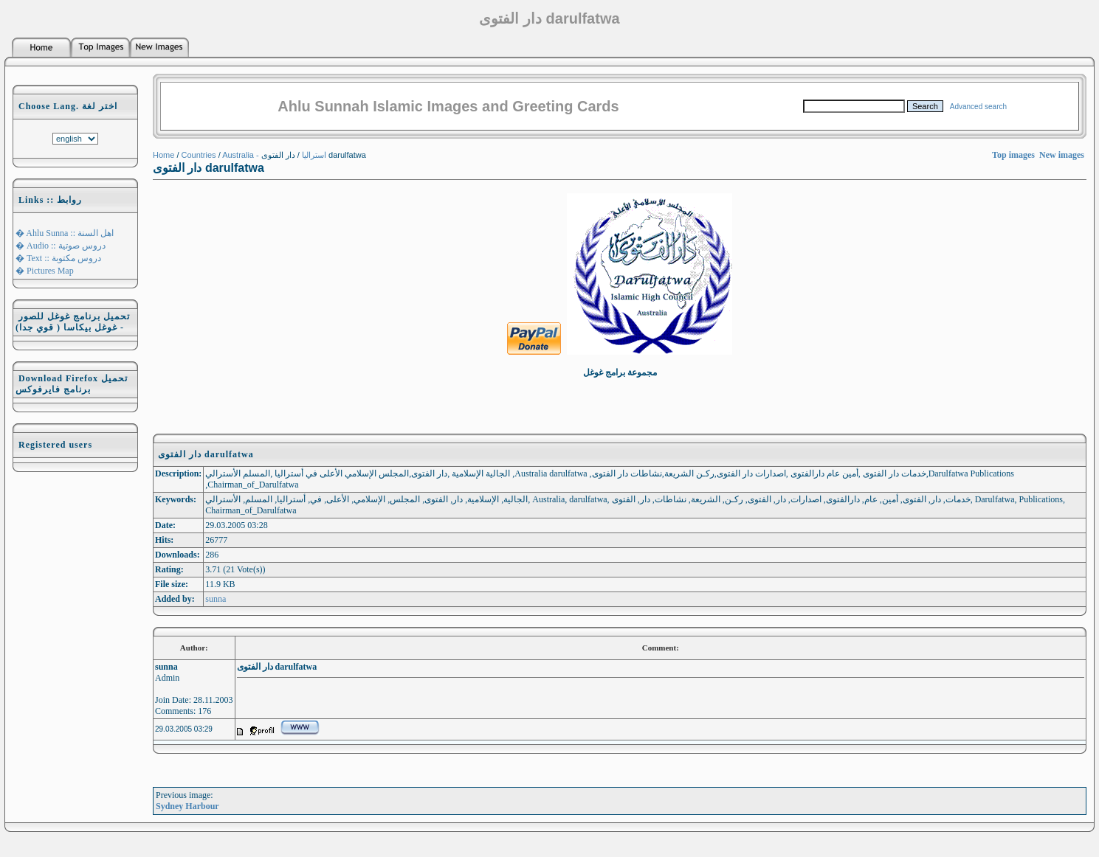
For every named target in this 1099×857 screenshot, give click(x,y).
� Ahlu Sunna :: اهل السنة (64, 233)
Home (163, 154)
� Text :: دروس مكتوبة (58, 258)
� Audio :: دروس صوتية (60, 245)
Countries (199, 154)
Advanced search (978, 107)
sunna (215, 599)
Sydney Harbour (187, 806)
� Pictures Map (44, 271)
